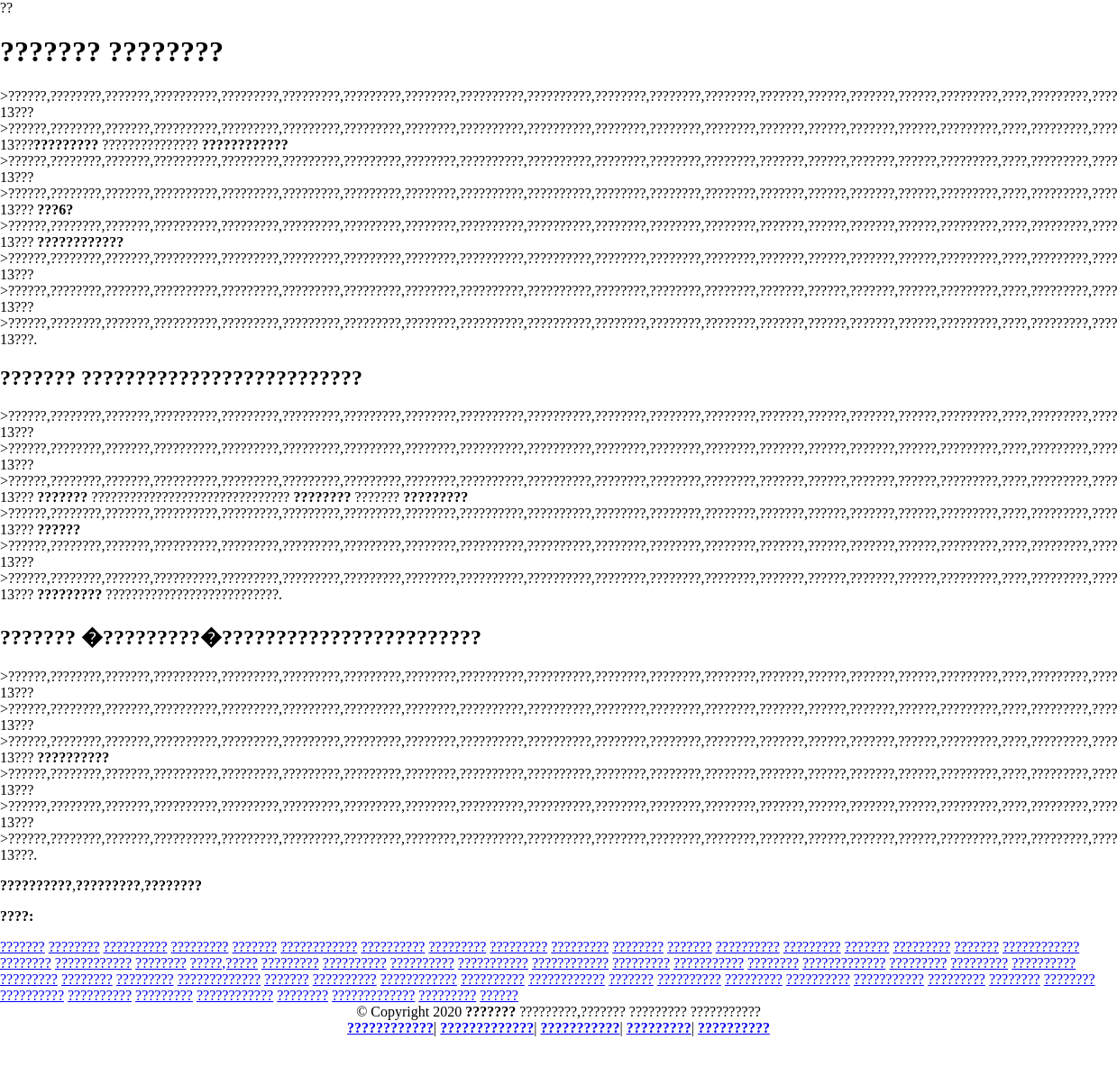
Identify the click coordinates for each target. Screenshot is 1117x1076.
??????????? (493, 963)
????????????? (843, 963)
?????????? (136, 946)
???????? (74, 946)
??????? (22, 946)
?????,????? (224, 963)
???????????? (318, 946)
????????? (200, 946)
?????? (499, 995)
